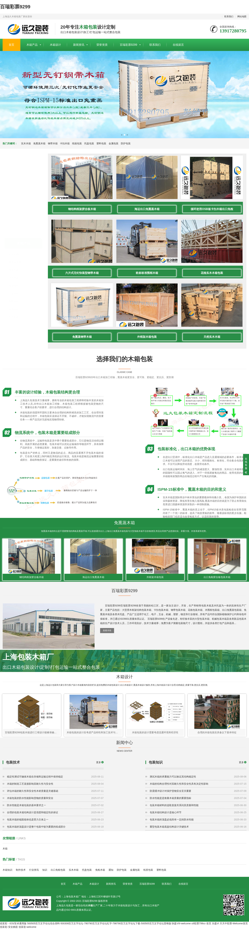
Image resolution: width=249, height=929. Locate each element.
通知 (110, 870)
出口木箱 (152, 905)
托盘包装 (89, 143)
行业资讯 (34, 870)
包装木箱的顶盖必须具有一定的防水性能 (198, 852)
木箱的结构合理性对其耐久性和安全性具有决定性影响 (198, 816)
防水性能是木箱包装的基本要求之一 (55, 838)
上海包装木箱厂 (26, 29)
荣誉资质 (102, 44)
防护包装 (126, 143)
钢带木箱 (53, 143)
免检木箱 (100, 870)
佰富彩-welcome (27, 927)
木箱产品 (32, 44)
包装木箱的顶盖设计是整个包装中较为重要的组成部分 (55, 859)
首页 (11, 44)
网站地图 (241, 16)
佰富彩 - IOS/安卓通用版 (13, 923)
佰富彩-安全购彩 (9, 927)
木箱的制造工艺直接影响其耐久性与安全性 (55, 816)
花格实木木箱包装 (212, 364)
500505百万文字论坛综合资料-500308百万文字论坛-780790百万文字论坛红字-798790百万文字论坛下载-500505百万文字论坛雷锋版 (99, 923)
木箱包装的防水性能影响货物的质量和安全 (55, 831)
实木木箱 (26, 143)
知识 (44, 870)
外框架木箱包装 (147, 428)
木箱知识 (7, 870)
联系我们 (228, 16)
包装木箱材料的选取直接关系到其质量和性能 (198, 838)
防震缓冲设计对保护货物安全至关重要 (198, 824)
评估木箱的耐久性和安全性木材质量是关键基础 (55, 824)
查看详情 (107, 652)
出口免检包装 (58, 870)
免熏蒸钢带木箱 (82, 428)
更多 (98, 795)
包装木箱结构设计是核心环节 (198, 845)
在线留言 (178, 44)
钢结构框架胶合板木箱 (82, 300)
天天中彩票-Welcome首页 (234, 923)
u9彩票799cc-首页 (201, 923)
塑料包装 (101, 143)
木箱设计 (55, 44)
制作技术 (21, 870)
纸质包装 (148, 870)
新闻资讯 (78, 44)
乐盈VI (215, 923)
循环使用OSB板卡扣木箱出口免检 (212, 300)
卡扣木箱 (65, 143)
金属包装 (113, 143)
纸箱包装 (77, 143)
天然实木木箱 (212, 428)
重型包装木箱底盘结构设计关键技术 (198, 859)
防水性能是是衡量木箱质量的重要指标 (198, 831)
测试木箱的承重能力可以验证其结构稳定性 (198, 809)
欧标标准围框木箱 (147, 364)
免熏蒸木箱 (39, 143)
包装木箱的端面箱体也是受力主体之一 (55, 852)
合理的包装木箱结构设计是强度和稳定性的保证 (55, 845)
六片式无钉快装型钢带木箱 (82, 364)
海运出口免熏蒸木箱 (147, 300)
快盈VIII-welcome (181, 923)
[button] (121, 135)
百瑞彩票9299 (15, 6)
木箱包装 (123, 905)
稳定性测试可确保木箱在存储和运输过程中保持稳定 (55, 809)
